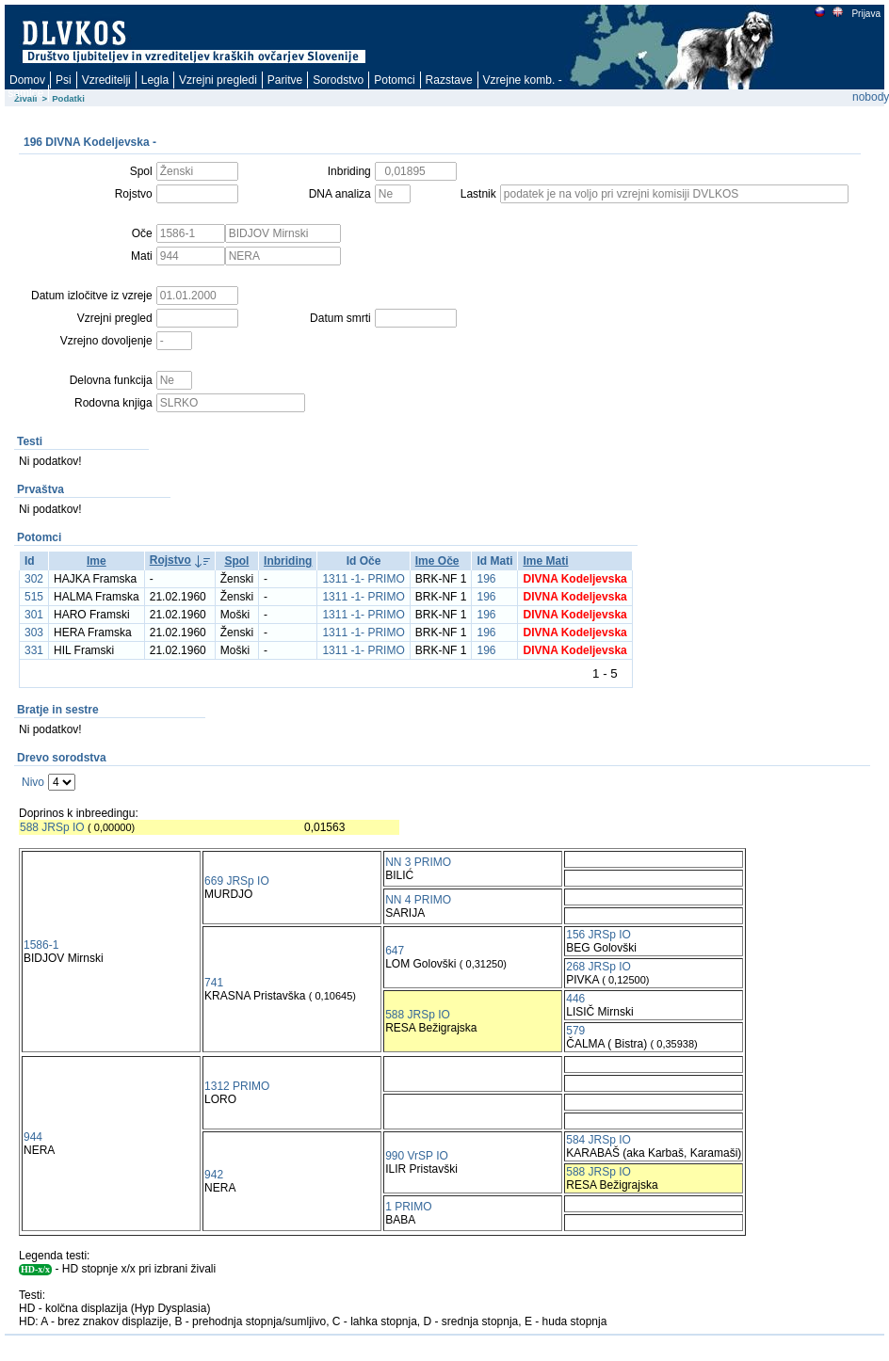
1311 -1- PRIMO (363, 578)
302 (33, 578)
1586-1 (41, 945)
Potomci (394, 80)
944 (33, 1137)
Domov (27, 80)
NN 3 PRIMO (418, 862)
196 (486, 578)
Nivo (33, 782)
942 (213, 1174)
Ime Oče (437, 561)
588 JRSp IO (52, 827)
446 (575, 998)
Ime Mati (545, 561)
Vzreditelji (106, 80)
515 (33, 596)
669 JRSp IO (236, 881)
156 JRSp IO (598, 934)
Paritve (284, 80)
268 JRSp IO (598, 966)
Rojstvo (170, 560)
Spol (236, 561)
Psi (64, 80)
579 (575, 1030)
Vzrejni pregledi (218, 80)
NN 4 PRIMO (418, 899)
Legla (155, 80)
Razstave (449, 80)
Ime (96, 561)
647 (394, 950)
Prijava (865, 13)
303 (33, 632)
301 (33, 614)
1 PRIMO (408, 1206)
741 (213, 982)
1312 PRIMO (236, 1086)
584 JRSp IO (598, 1139)
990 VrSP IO (416, 1155)
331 (33, 650)
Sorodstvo (338, 80)
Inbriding (288, 561)
